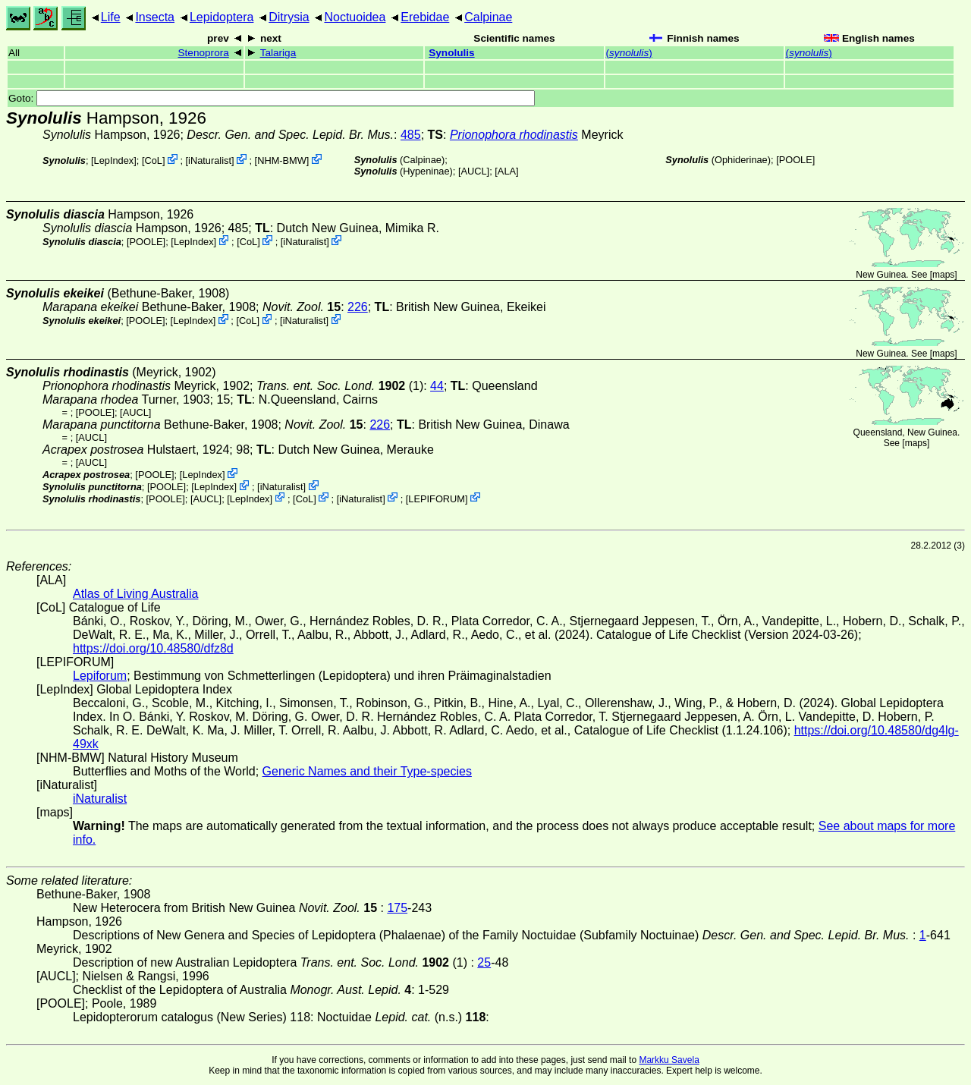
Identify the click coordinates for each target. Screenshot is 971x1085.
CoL (153, 160)
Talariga (278, 52)
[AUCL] (473, 171)
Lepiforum (100, 675)
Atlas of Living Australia (135, 593)
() (629, 52)
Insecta (154, 17)
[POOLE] (795, 159)
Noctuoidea (354, 17)
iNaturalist (209, 160)
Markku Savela (669, 1060)
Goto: (271, 98)
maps (943, 274)
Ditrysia (289, 17)
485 (411, 134)
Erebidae (425, 17)
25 (484, 962)
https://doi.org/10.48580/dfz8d (153, 648)
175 (397, 907)
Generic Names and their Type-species (367, 771)
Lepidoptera (222, 17)
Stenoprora (203, 52)
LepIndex (114, 160)
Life (111, 17)
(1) (339, 385)
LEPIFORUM (436, 498)
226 (357, 306)
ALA (507, 171)
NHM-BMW (281, 160)
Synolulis (451, 52)
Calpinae (488, 17)
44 (437, 385)
